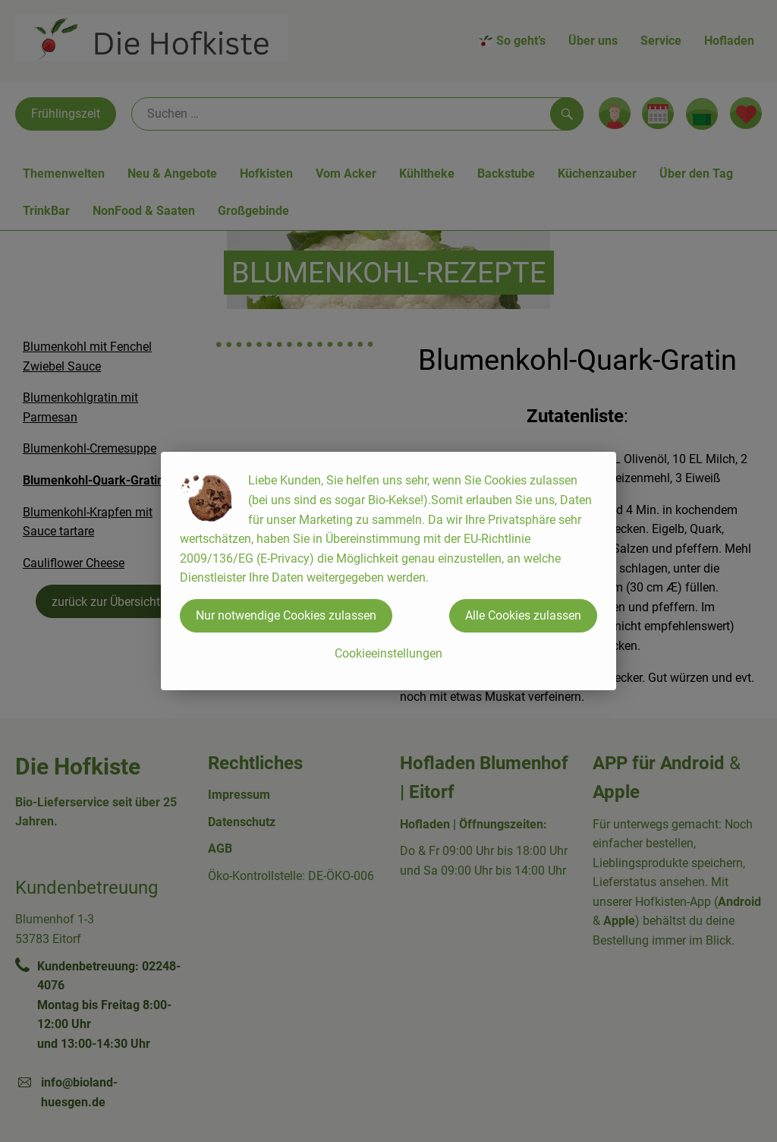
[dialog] (388, 571)
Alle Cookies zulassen (523, 615)
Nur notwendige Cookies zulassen (286, 615)
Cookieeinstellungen (388, 653)
